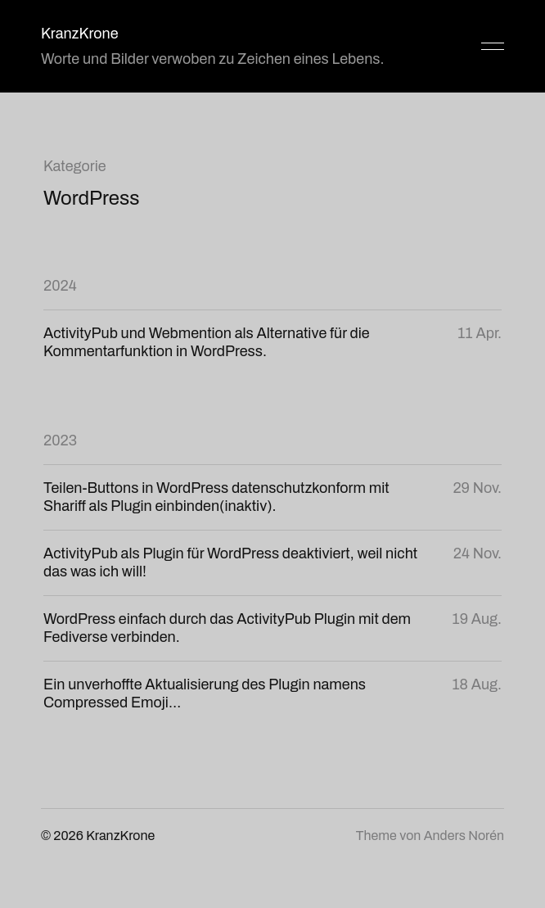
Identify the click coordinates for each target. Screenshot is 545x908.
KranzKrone (80, 33)
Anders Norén (464, 835)
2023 (60, 440)
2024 (60, 286)
